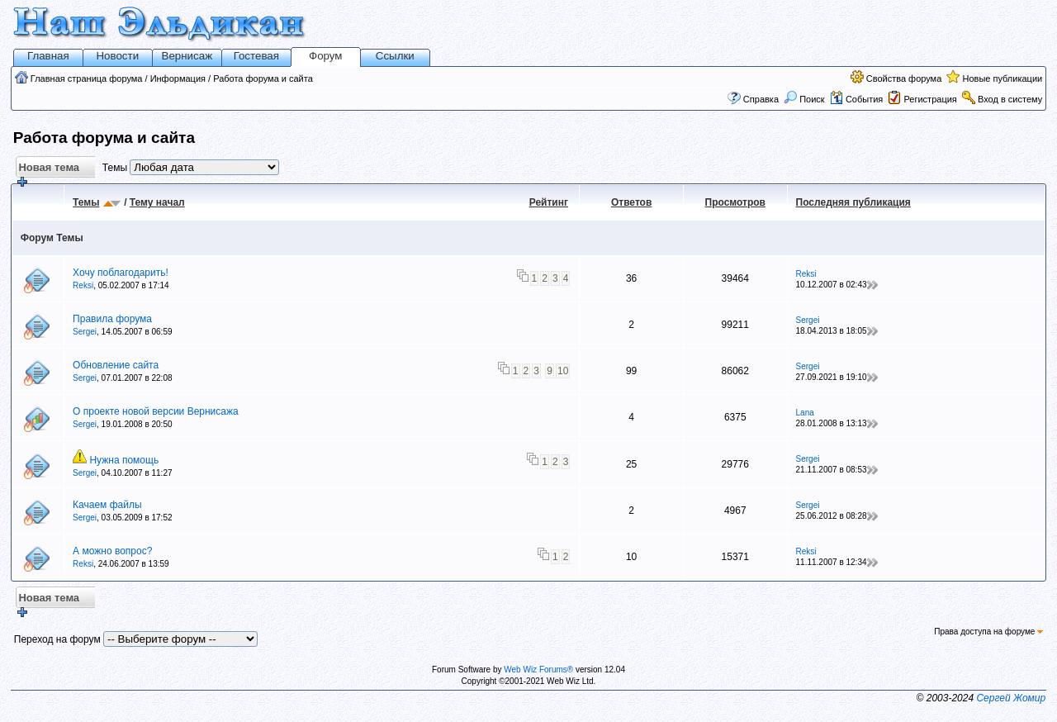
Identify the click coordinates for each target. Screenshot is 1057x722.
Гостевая (256, 56)
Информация (178, 78)
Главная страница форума (87, 78)
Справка (761, 99)
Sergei (85, 331)
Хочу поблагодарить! (120, 272)
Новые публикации (1002, 78)
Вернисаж (187, 56)
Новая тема (47, 169)
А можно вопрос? (112, 551)
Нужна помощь (124, 460)
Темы (86, 202)
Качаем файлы (107, 505)
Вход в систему (1010, 99)
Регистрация (929, 99)
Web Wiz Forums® (538, 669)
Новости (117, 56)
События (856, 99)
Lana (805, 412)
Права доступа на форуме (988, 631)
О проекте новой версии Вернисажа (156, 411)
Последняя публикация (853, 202)
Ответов (631, 202)
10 (562, 371)
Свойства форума (904, 78)
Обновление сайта (116, 365)
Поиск (804, 99)
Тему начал (157, 202)
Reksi (83, 285)
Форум (326, 56)
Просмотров (735, 202)
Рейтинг (548, 202)
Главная (48, 56)
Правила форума (112, 319)
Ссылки (395, 56)
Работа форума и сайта (263, 78)
